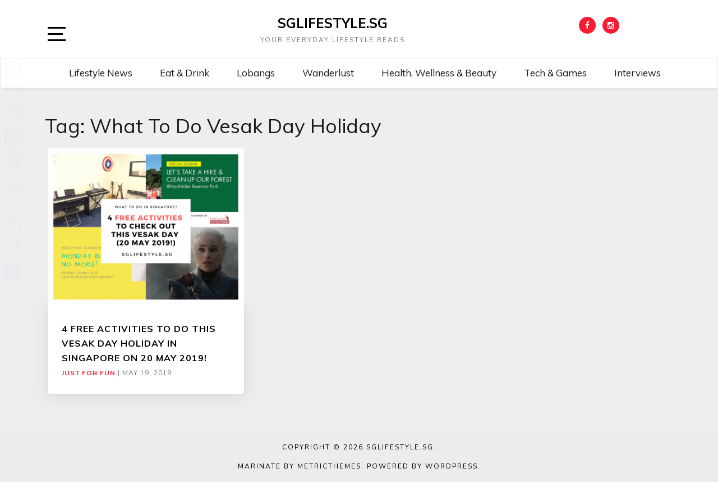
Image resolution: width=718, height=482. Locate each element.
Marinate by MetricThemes (299, 466)
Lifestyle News (100, 73)
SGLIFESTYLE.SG (333, 23)
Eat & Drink (184, 73)
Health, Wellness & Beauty (438, 73)
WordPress (451, 466)
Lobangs (256, 73)
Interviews (637, 73)
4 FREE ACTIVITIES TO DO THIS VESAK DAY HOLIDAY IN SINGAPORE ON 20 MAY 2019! (139, 343)
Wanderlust (328, 73)
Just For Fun (89, 373)
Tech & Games (555, 73)
